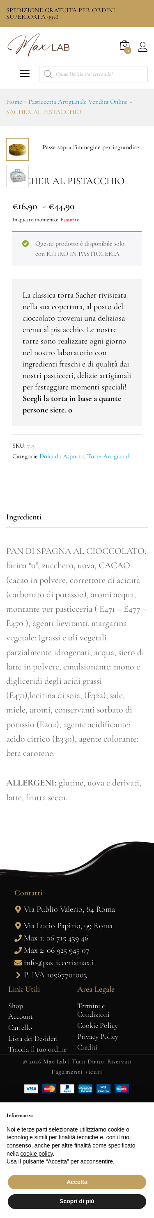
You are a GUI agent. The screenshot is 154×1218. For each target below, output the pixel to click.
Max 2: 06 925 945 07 (57, 1063)
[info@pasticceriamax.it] (18, 1075)
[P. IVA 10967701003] (18, 1087)
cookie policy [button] (36, 1153)
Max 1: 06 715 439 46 (56, 1050)
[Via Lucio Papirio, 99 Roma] (18, 1038)
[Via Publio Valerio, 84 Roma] (18, 1021)
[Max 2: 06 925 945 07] (18, 1062)
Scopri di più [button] (77, 1201)
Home (14, 102)
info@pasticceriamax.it (60, 1075)
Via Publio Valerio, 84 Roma (69, 1022)
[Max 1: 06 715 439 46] (18, 1050)
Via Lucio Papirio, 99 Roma (68, 1038)
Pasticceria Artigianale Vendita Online (78, 102)
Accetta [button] (77, 1182)
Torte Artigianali (109, 569)
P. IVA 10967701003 (55, 1087)
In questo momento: (35, 331)
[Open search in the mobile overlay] (93, 74)
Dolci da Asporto (61, 569)
